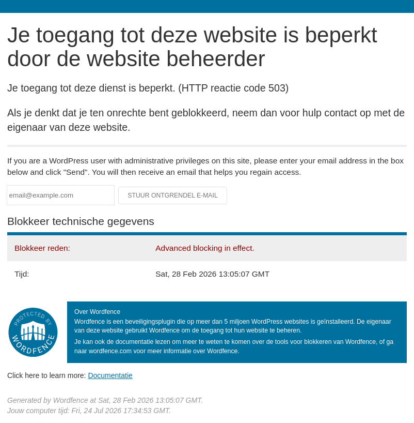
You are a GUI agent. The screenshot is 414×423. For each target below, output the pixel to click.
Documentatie (110, 375)
